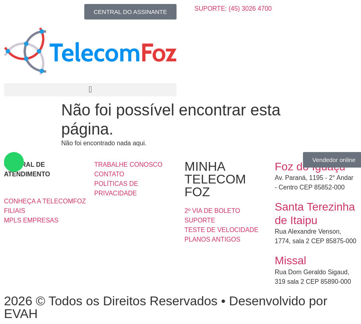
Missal (290, 260)
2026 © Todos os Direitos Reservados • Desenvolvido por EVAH (165, 307)
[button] (90, 89)
